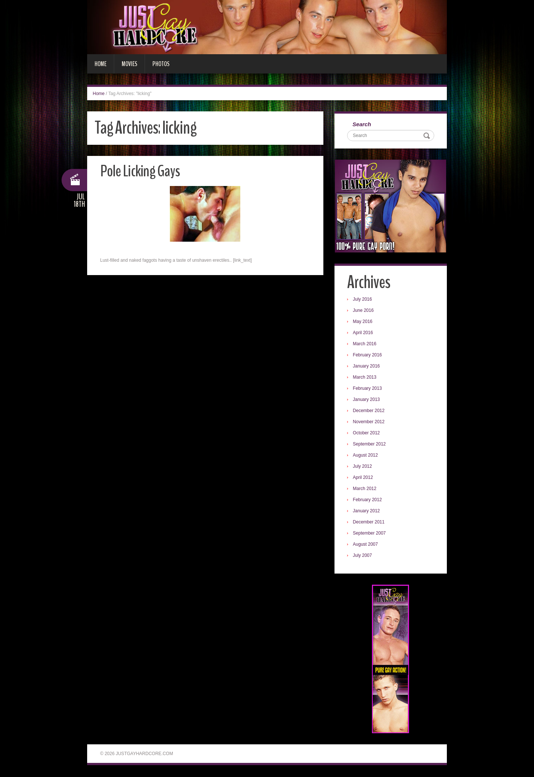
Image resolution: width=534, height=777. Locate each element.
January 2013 (366, 399)
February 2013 (367, 388)
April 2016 (363, 333)
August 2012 (365, 455)
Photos (160, 63)
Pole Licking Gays (140, 171)
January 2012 (366, 511)
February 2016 (367, 355)
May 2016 (363, 321)
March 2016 (365, 344)
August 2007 (365, 544)
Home (100, 63)
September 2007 (369, 533)
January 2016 (366, 366)
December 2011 (369, 522)
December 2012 (369, 411)
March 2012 (365, 489)
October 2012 (366, 433)
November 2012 (369, 422)
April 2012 (363, 477)
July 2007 (362, 555)
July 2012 (362, 466)
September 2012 (369, 444)
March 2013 (365, 377)
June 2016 (363, 310)
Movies (129, 63)
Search (362, 124)
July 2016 (362, 299)
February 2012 (367, 500)
